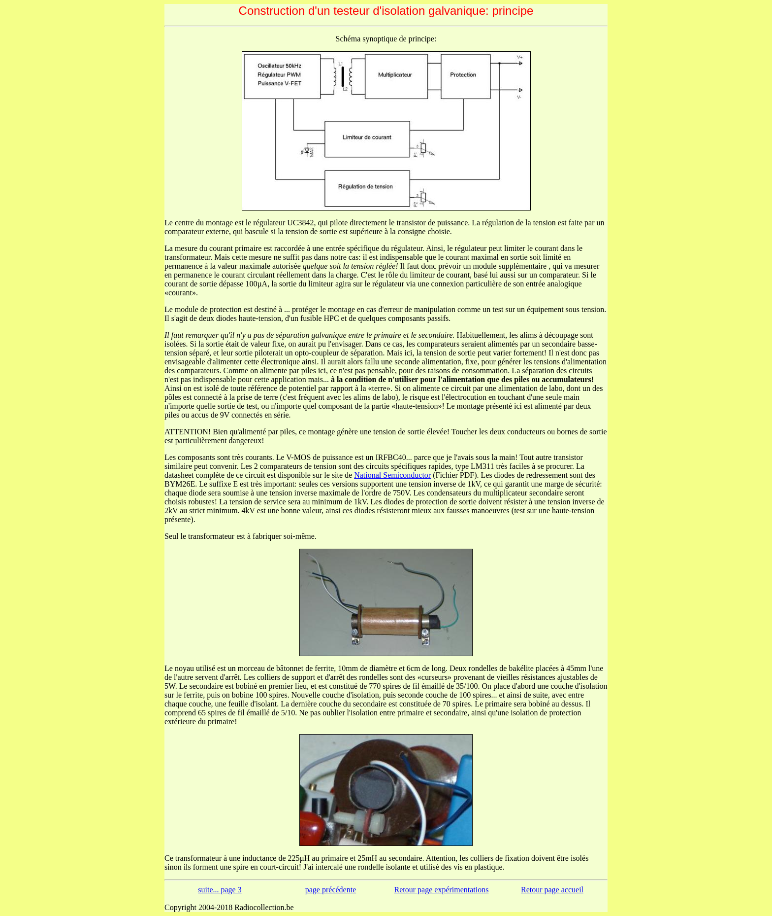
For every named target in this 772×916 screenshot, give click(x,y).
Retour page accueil (552, 889)
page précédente (330, 889)
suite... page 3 (219, 889)
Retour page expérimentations (441, 889)
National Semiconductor (392, 475)
